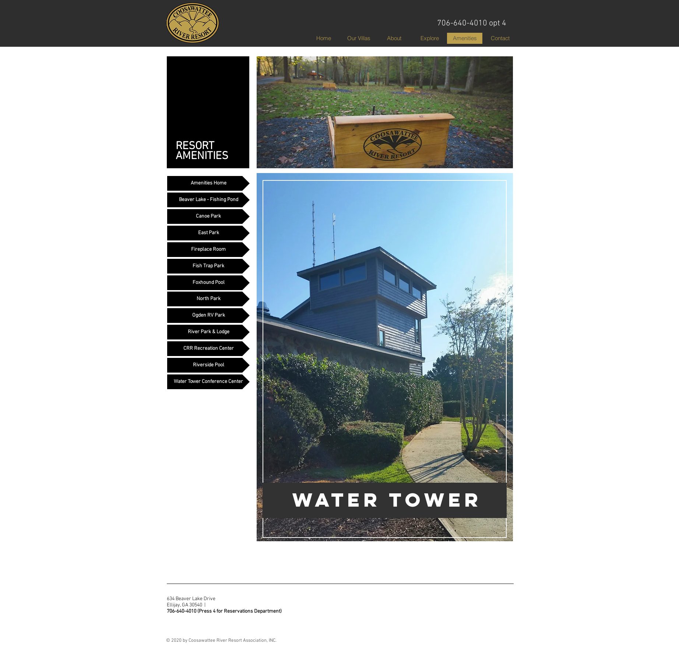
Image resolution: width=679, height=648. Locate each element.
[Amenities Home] (208, 183)
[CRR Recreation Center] (208, 348)
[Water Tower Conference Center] (208, 381)
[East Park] (208, 233)
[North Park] (208, 299)
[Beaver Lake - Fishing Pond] (208, 200)
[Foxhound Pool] (208, 282)
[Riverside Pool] (208, 365)
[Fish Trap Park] (208, 266)
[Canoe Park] (208, 216)
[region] (385, 373)
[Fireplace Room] (208, 249)
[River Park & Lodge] (208, 332)
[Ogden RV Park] (208, 315)
